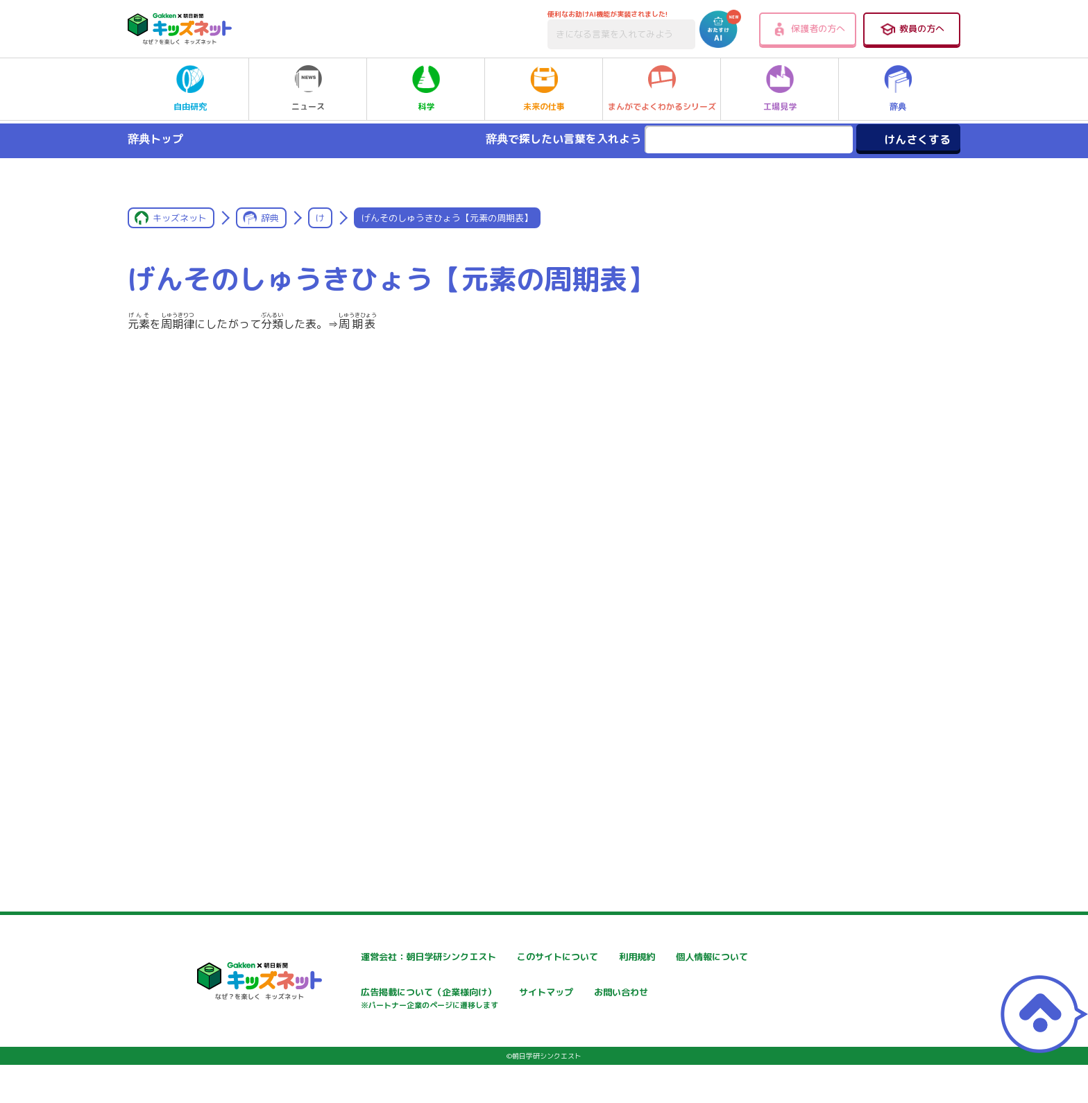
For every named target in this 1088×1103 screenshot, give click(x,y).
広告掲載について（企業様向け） (557, 1000)
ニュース (308, 88)
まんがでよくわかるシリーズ (662, 88)
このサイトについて (528, 957)
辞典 (898, 88)
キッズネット (180, 218)
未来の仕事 (544, 88)
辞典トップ (155, 138)
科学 (426, 88)
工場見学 (780, 88)
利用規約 (670, 957)
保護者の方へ (808, 29)
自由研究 (190, 88)
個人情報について (357, 993)
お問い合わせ (347, 1042)
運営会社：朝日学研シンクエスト (391, 957)
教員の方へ (911, 29)
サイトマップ (680, 993)
